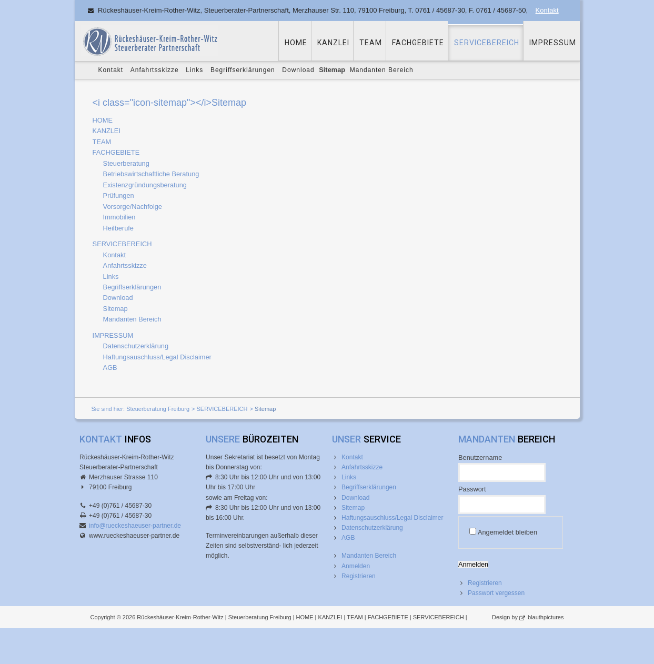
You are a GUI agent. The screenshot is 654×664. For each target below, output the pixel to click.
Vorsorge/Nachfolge (132, 206)
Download (298, 70)
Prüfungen (118, 195)
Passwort (472, 489)
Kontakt (547, 10)
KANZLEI (333, 42)
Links (194, 70)
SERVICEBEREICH (486, 42)
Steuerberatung (126, 163)
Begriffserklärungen (242, 70)
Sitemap (115, 309)
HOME (296, 42)
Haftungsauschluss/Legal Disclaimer (157, 357)
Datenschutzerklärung (135, 346)
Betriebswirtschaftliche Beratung (151, 174)
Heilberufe (118, 228)
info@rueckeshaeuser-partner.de (135, 525)
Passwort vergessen (496, 593)
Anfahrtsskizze (154, 70)
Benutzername (480, 457)
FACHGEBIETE (418, 42)
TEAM (370, 42)
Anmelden (355, 566)
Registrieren (358, 576)
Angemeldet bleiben (507, 532)
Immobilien (119, 217)
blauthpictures (546, 617)
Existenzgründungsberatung (145, 185)
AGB (110, 367)
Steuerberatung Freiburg (157, 409)
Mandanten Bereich (382, 70)
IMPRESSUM (552, 42)
